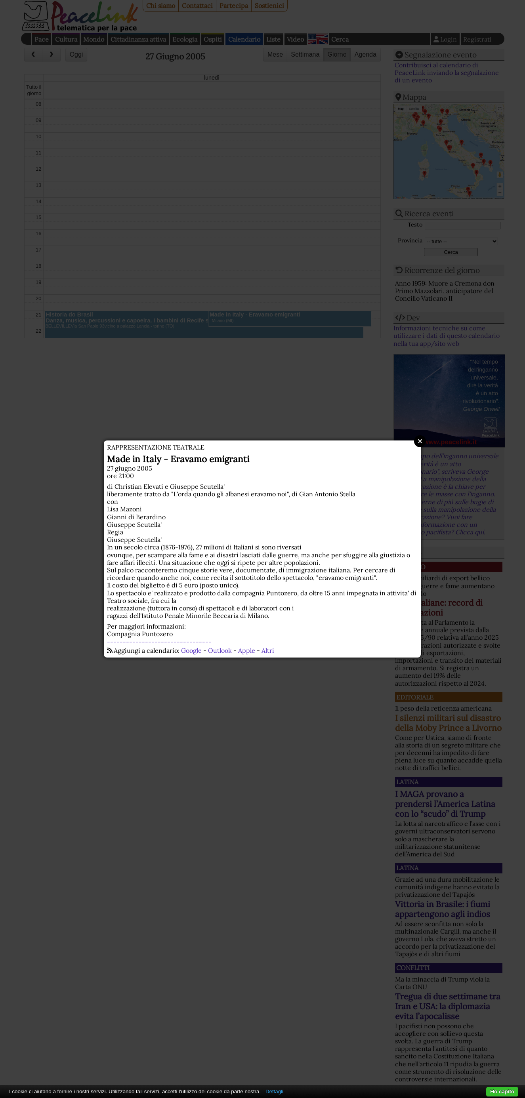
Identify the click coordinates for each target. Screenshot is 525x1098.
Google (191, 650)
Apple (246, 650)
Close (420, 441)
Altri (268, 650)
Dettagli (274, 1091)
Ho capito (502, 1091)
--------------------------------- (159, 642)
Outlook (220, 650)
